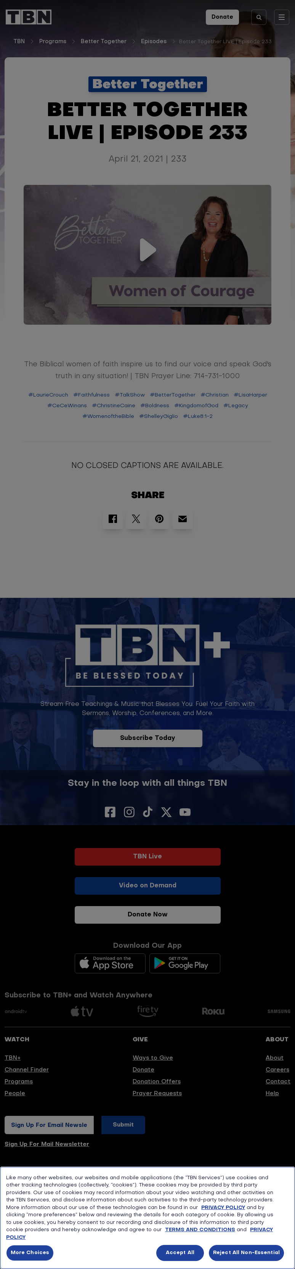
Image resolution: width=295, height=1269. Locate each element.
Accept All (180, 1252)
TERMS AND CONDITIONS (200, 1229)
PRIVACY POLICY (223, 1207)
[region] (147, 1218)
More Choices (30, 1252)
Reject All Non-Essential (246, 1252)
